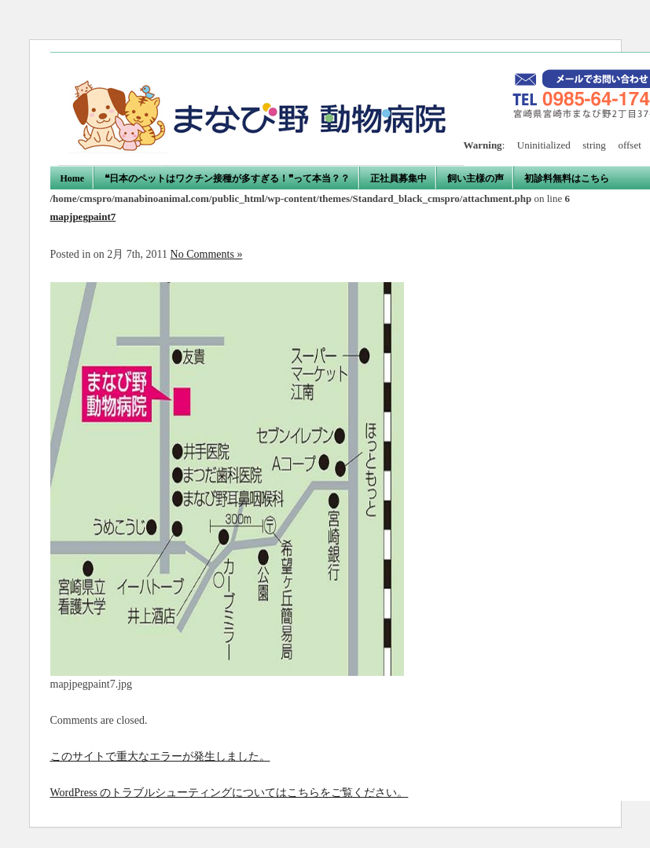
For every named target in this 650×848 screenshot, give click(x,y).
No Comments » (207, 254)
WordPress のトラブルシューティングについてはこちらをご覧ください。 (229, 792)
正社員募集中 (398, 178)
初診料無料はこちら (566, 178)
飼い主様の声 (475, 178)
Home (73, 178)
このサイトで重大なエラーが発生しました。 (160, 756)
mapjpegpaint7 (83, 216)
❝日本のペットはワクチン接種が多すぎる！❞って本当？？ (227, 178)
